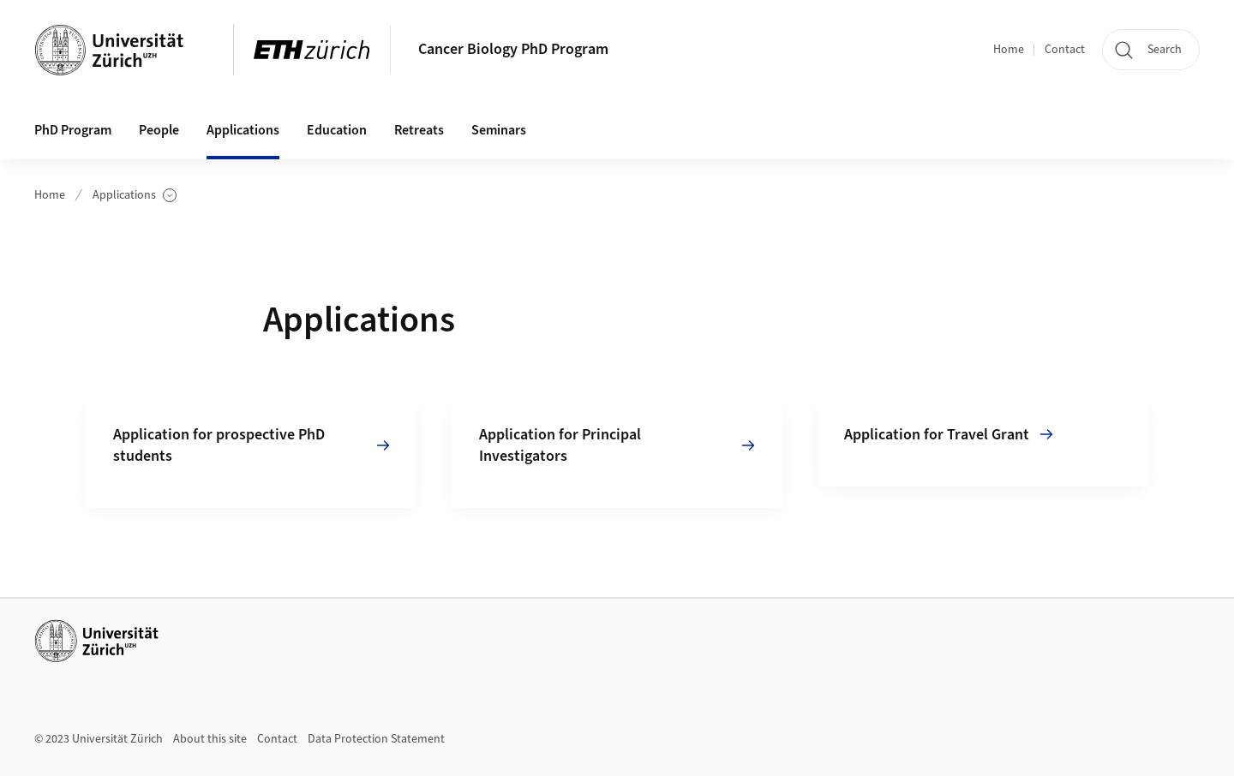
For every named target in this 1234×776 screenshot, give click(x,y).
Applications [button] (243, 130)
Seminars (498, 130)
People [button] (159, 130)
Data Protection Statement (376, 739)
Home (1008, 49)
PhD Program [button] (72, 130)
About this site (210, 739)
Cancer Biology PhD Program (513, 49)
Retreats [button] (419, 130)
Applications (135, 196)
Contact (1065, 49)
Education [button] (337, 130)
